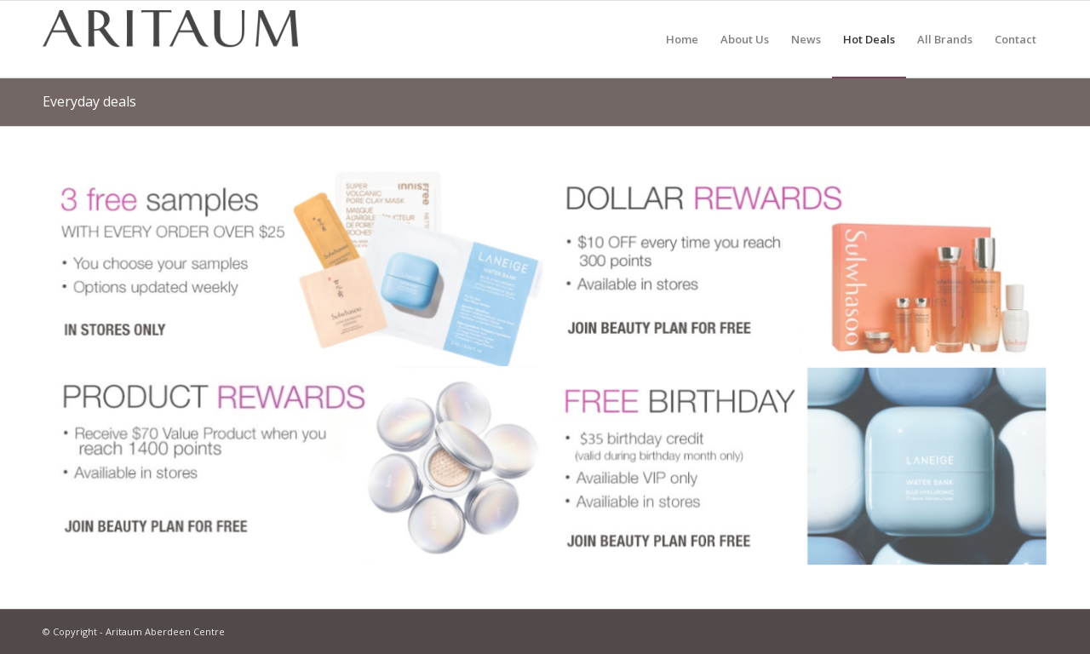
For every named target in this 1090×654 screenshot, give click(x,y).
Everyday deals (89, 101)
